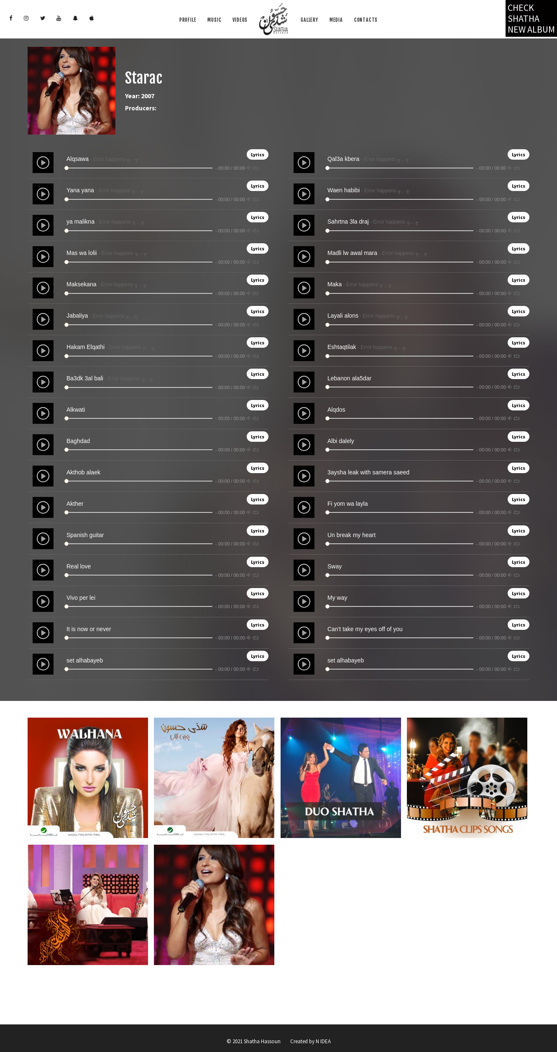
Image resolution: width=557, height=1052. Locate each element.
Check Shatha (531, 18)
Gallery (309, 20)
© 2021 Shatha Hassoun (254, 1041)
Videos (240, 20)
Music (214, 20)
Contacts (366, 20)
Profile (188, 20)
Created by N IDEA (310, 1041)
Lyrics (257, 154)
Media (336, 20)
